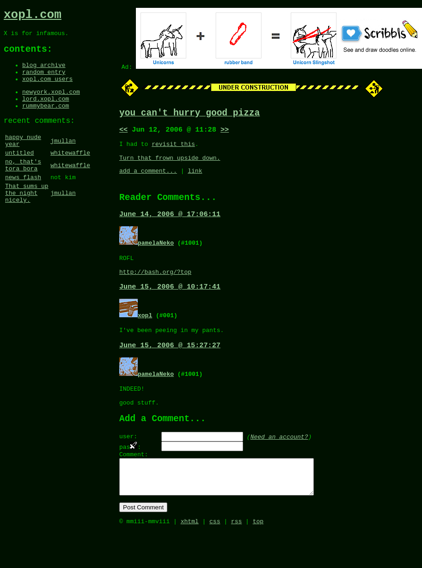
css (214, 558)
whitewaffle (70, 173)
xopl (145, 332)
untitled (19, 173)
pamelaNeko (156, 254)
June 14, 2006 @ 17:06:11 (169, 225)
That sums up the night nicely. (27, 220)
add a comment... (148, 179)
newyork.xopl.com (51, 103)
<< (123, 132)
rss (236, 558)
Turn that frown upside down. (169, 165)
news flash (23, 202)
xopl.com (32, 16)
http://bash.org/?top (155, 288)
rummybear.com (45, 120)
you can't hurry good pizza (189, 114)
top (258, 558)
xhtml (190, 558)
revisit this (173, 148)
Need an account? (279, 462)
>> (224, 132)
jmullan (63, 159)
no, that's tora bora (23, 187)
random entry (44, 81)
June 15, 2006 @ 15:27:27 (169, 364)
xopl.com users (47, 89)
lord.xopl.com (45, 112)
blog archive (44, 72)
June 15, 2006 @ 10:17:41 (169, 303)
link (195, 179)
